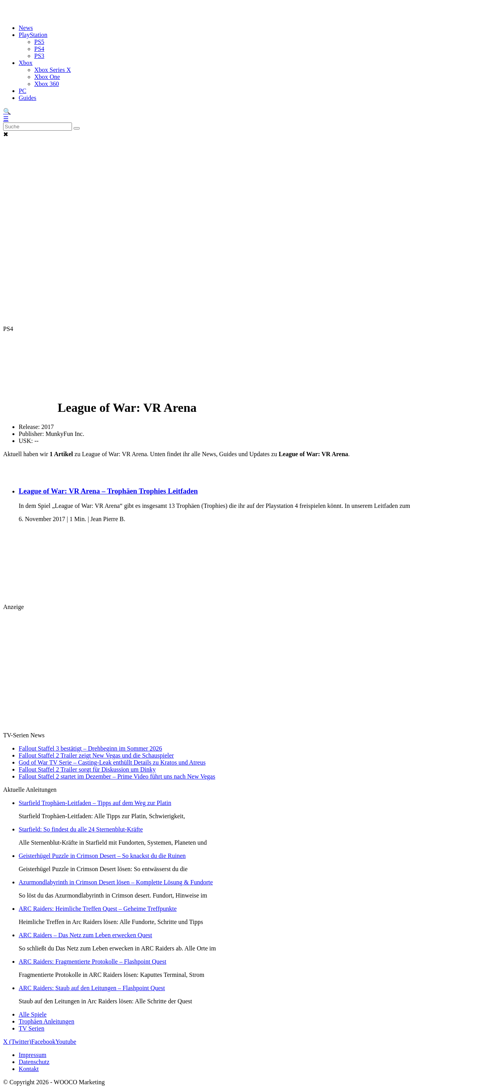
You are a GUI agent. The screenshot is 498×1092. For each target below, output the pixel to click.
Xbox (26, 63)
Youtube (65, 1041)
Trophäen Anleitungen (46, 1021)
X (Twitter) (17, 1041)
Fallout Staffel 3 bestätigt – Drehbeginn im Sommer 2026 (90, 748)
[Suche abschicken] (77, 128)
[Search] (37, 126)
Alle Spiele (33, 1014)
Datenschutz (34, 1062)
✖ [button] (5, 134)
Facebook (43, 1041)
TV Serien (31, 1028)
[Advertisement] (249, 186)
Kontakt (29, 1069)
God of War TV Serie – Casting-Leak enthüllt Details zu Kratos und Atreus (112, 762)
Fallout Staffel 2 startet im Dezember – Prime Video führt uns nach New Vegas (117, 776)
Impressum (32, 1055)
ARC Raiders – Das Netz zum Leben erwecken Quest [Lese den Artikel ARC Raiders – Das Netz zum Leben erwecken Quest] (85, 935)
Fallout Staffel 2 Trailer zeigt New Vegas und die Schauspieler (96, 755)
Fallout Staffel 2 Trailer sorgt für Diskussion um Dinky (87, 769)
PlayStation (33, 35)
